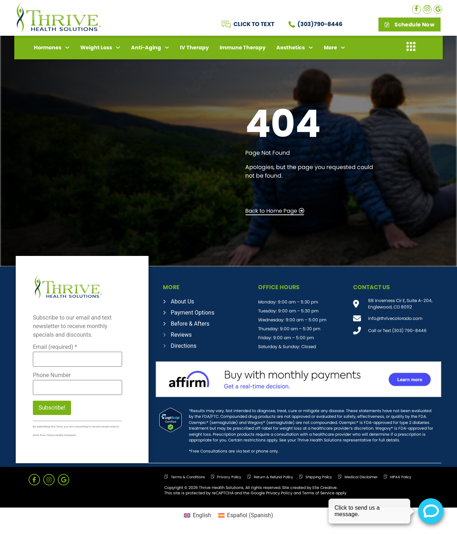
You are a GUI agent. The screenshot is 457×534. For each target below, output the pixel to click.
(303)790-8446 (319, 24)
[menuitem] (197, 515)
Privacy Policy (279, 493)
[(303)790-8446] (291, 24)
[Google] (437, 9)
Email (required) (55, 347)
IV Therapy (194, 47)
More (334, 47)
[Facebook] (416, 9)
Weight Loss (100, 47)
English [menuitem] (202, 515)
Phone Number (52, 375)
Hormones (52, 47)
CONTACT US (371, 287)
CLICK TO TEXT (253, 24)
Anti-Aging (150, 47)
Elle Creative (324, 487)
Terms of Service (318, 493)
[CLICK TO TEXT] (226, 24)
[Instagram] (427, 9)
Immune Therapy (243, 47)
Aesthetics (294, 47)
